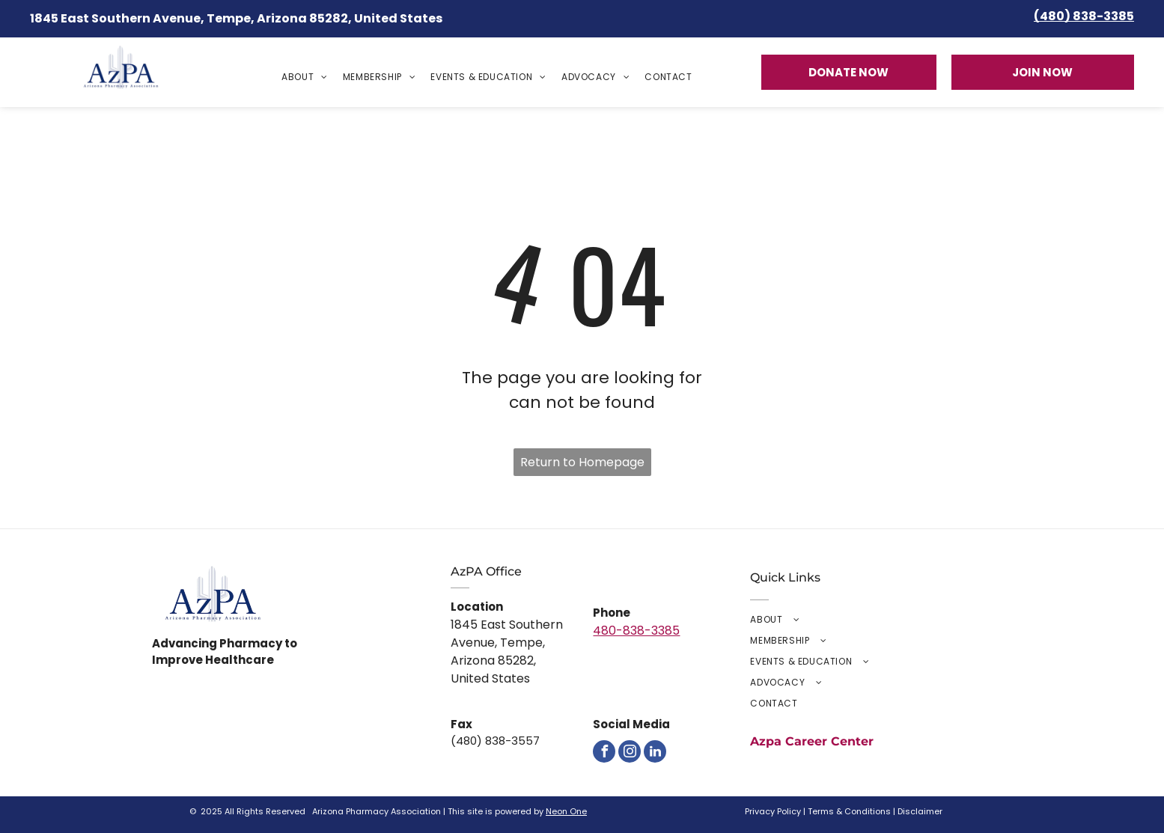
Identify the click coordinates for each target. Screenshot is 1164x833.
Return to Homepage (582, 462)
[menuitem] (304, 77)
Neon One (566, 811)
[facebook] (604, 751)
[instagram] (629, 751)
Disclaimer (920, 811)
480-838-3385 (636, 630)
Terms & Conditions (849, 811)
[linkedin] (655, 751)
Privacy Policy (773, 811)
